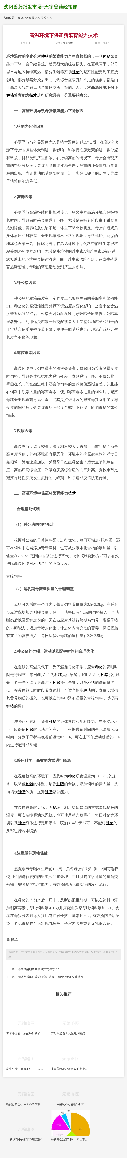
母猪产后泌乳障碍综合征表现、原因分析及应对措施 (50, 977)
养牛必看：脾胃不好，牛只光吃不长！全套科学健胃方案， (26, 1068)
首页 (20, 18)
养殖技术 (32, 18)
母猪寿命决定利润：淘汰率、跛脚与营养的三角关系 (70, 1139)
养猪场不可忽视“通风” (70, 1104)
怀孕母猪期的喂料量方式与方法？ (39, 969)
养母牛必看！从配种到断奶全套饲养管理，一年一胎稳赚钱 (26, 1033)
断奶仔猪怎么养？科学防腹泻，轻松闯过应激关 (26, 1104)
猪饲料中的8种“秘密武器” (26, 1139)
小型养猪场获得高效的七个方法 (70, 1068)
